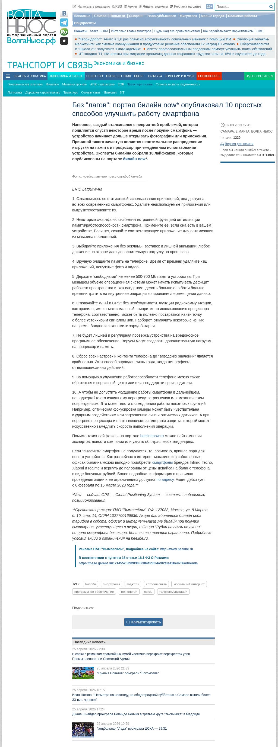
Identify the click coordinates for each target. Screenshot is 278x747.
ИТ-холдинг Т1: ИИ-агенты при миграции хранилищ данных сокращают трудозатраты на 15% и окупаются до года (172, 54)
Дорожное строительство (42, 92)
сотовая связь (156, 584)
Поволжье (82, 16)
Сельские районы (242, 16)
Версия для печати (239, 144)
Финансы (52, 84)
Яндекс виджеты (153, 6)
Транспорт (71, 92)
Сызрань (136, 16)
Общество (94, 76)
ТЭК (121, 84)
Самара (100, 16)
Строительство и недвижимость (178, 84)
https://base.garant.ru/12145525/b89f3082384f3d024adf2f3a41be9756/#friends (138, 563)
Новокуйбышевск (161, 16)
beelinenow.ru (152, 436)
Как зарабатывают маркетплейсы (228, 31)
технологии (129, 591)
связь (148, 591)
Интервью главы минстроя (131, 31)
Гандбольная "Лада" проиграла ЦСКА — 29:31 (132, 728)
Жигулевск (188, 16)
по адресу (164, 479)
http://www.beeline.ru (176, 549)
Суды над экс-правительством (177, 31)
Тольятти (117, 16)
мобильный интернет (188, 584)
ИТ (122, 92)
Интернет (110, 92)
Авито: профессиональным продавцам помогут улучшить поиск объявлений (209, 49)
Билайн (90, 584)
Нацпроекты (85, 23)
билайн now (134, 159)
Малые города (212, 16)
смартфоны (162, 462)
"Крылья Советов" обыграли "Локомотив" (128, 673)
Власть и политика (30, 76)
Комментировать (143, 622)
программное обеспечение (94, 591)
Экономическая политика (25, 84)
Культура (154, 76)
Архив (130, 6)
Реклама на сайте (185, 6)
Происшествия (118, 76)
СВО (260, 31)
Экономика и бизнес (119, 63)
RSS (117, 6)
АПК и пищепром (102, 84)
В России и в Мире (180, 76)
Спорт (139, 76)
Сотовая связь (90, 92)
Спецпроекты (209, 76)
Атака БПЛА (99, 31)
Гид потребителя (259, 76)
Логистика (15, 92)
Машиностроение (74, 84)
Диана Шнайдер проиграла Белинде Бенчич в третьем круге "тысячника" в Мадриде (136, 714)
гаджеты (133, 584)
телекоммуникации (173, 591)
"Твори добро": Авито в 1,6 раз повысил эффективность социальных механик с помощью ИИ (155, 39)
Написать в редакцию (91, 6)
